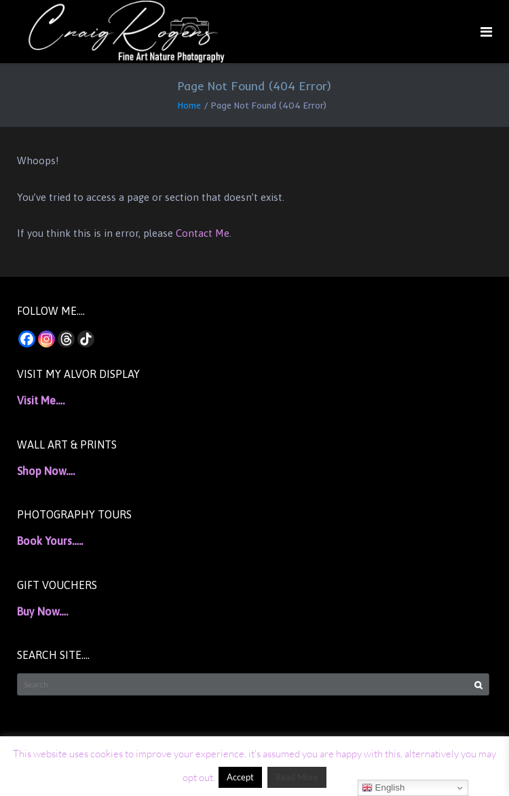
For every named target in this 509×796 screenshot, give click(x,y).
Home (189, 105)
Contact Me (202, 233)
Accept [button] (240, 777)
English (383, 787)
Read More (297, 777)
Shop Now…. (46, 471)
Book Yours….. (50, 541)
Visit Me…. (40, 400)
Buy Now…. (42, 611)
